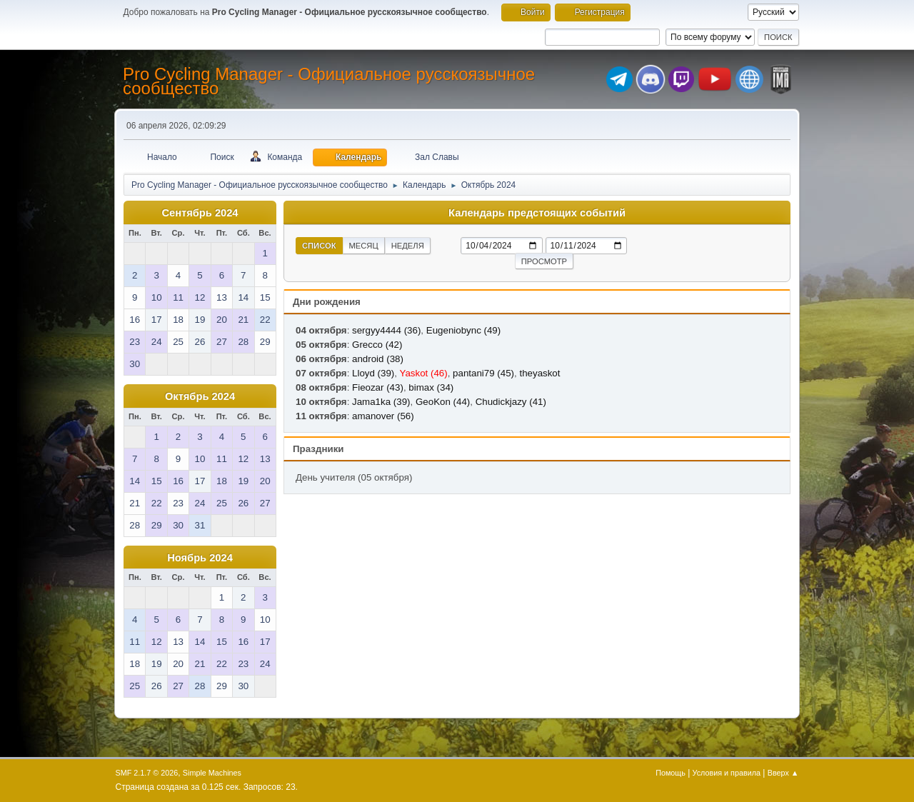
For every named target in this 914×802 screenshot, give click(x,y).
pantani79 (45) (483, 373)
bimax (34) (430, 387)
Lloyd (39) (373, 373)
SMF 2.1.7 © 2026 (147, 772)
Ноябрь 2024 (200, 557)
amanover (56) (383, 416)
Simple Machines (212, 772)
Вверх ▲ (783, 772)
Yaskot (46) (423, 373)
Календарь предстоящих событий (537, 213)
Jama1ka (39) (381, 401)
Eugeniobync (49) (463, 330)
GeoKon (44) (443, 401)
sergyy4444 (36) (386, 330)
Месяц (363, 245)
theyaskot (539, 373)
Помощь (671, 772)
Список (319, 245)
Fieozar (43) (377, 387)
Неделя (407, 245)
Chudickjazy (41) (511, 401)
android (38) (377, 359)
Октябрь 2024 (200, 396)
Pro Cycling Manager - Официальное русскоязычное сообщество (329, 81)
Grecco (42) (377, 344)
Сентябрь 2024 (199, 213)
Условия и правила (726, 772)
